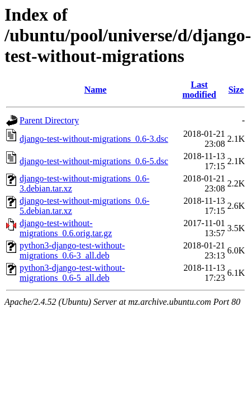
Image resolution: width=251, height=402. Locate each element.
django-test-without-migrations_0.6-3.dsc (94, 138)
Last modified (199, 89)
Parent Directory (49, 120)
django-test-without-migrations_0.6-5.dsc (94, 161)
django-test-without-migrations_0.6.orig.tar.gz (66, 228)
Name (95, 89)
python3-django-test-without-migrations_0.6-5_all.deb (72, 273)
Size (236, 89)
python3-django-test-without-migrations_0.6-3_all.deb (72, 250)
